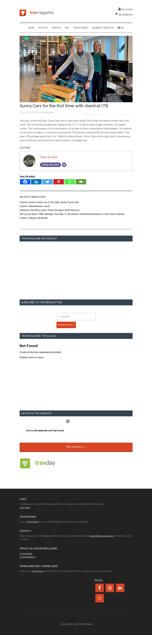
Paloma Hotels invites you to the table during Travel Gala (49, 202)
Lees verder (25, 507)
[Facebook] (25, 181)
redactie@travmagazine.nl (101, 536)
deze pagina (33, 522)
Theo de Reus (48, 157)
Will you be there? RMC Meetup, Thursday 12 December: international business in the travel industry (72, 214)
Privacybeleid (26, 553)
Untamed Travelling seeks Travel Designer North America (50, 210)
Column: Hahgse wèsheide (34, 218)
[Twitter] (47, 181)
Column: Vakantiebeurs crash (35, 206)
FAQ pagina (38, 571)
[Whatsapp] (69, 181)
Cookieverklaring (27, 557)
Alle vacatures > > (76, 446)
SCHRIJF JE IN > (66, 325)
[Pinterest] (58, 181)
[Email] (64, 164)
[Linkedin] (36, 181)
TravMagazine (36, 13)
